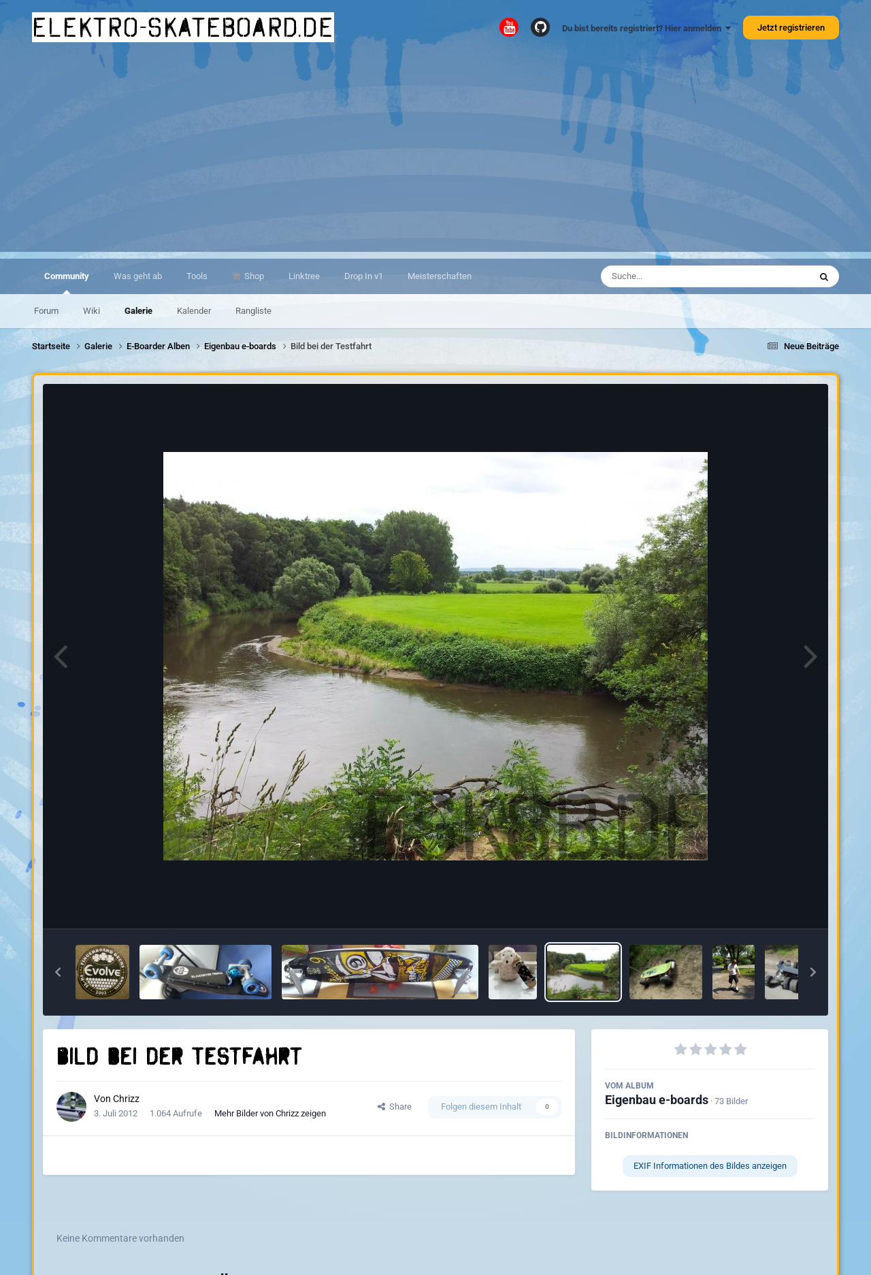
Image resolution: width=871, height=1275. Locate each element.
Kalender (194, 311)
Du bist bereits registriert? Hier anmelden (646, 28)
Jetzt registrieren (791, 27)
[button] (58, 972)
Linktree (304, 276)
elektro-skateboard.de (183, 27)
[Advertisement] (435, 156)
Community (66, 282)
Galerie (138, 311)
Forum (46, 311)
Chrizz (126, 1098)
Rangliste (253, 311)
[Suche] (679, 276)
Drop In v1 (363, 276)
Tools (197, 276)
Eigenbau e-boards (656, 1100)
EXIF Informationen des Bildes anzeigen (710, 1166)
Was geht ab (138, 276)
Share (395, 1106)
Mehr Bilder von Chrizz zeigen (270, 1113)
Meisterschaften (440, 276)
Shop (253, 276)
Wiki (91, 311)
